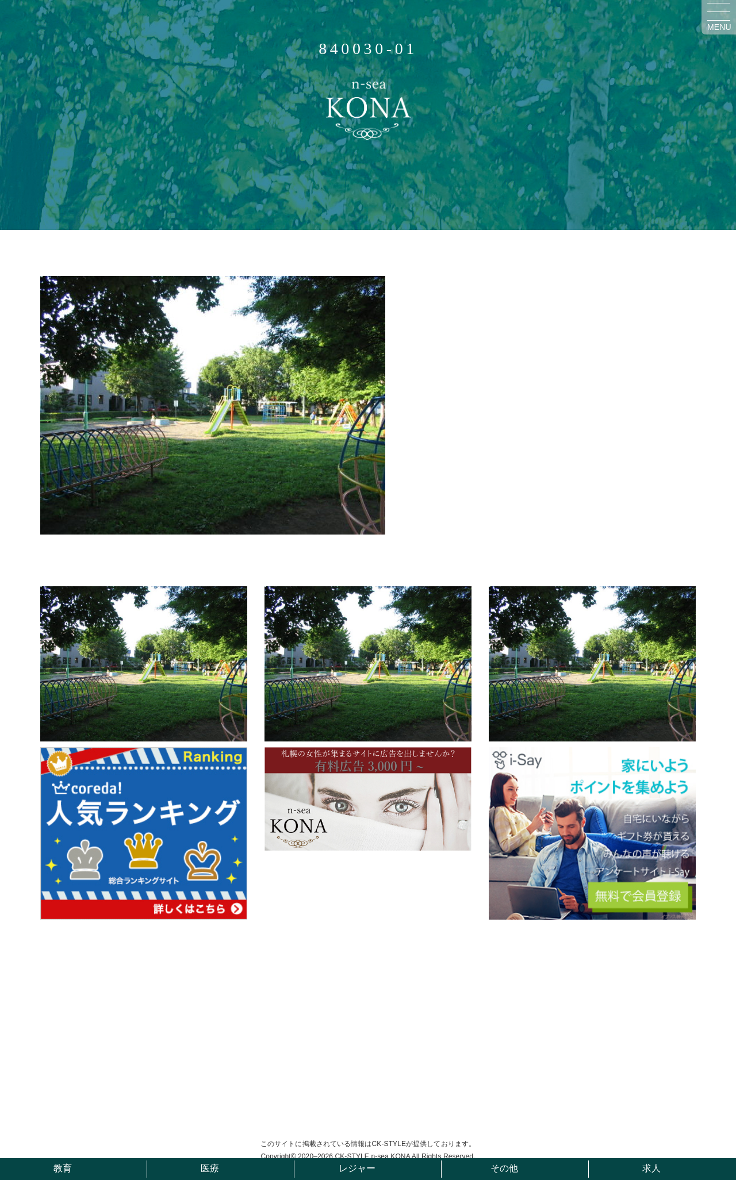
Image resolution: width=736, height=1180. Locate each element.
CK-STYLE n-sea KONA (372, 1156)
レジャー (357, 1168)
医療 (210, 1168)
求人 (651, 1168)
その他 (504, 1168)
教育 (62, 1168)
